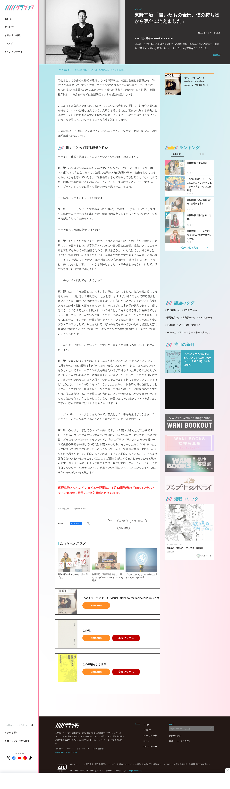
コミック (9, 43)
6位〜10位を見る (189, 247)
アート (184, 325)
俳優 (170, 325)
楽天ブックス (126, 638)
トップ (58, 70)
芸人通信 (124, 528)
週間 (201, 154)
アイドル (205, 317)
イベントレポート (13, 51)
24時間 (177, 154)
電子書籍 (173, 310)
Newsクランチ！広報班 (209, 33)
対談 (196, 325)
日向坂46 (188, 317)
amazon (96, 605)
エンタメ (9, 19)
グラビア (9, 27)
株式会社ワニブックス (64, 749)
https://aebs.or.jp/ (136, 771)
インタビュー (139, 521)
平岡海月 (172, 317)
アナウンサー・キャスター (194, 332)
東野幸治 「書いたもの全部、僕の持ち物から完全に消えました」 (101, 70)
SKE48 (171, 332)
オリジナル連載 (12, 35)
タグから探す (11, 732)
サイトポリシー (83, 749)
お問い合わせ (98, 749)
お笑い (123, 521)
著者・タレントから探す (17, 740)
